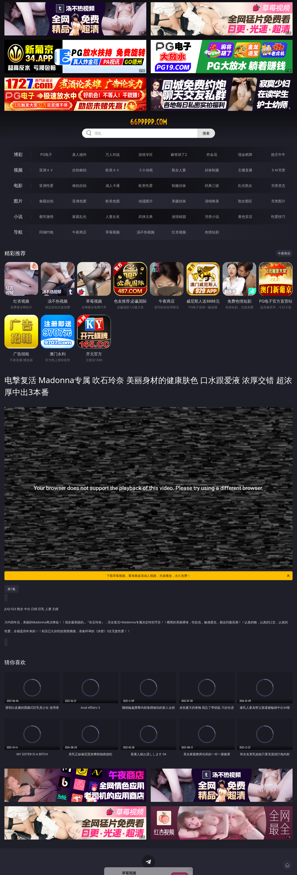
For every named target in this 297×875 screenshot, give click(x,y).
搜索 (206, 133)
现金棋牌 (245, 154)
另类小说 (212, 216)
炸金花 (212, 154)
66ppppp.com (148, 121)
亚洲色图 (79, 201)
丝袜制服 (212, 170)
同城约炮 (46, 232)
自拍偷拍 (79, 170)
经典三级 (212, 185)
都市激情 (46, 216)
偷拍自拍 (79, 185)
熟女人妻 (179, 170)
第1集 (12, 589)
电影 (18, 185)
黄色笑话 (245, 216)
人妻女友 (113, 216)
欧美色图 (113, 201)
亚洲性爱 (46, 185)
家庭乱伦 (79, 216)
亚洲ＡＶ (46, 170)
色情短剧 (212, 232)
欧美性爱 (146, 185)
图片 (18, 201)
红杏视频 (179, 232)
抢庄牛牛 (278, 154)
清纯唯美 (212, 201)
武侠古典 (146, 216)
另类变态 (278, 185)
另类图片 (278, 201)
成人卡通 (113, 185)
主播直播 (245, 170)
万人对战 (113, 154)
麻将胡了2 (179, 154)
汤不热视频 (145, 232)
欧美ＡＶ (113, 170)
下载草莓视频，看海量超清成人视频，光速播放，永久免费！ (198, 575)
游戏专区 (146, 154)
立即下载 (179, 865)
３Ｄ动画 (146, 170)
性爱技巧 (278, 216)
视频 (18, 170)
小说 (18, 216)
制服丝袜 (179, 185)
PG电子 (46, 154)
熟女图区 (245, 201)
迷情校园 (179, 216)
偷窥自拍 (46, 201)
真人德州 (79, 154)
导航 (18, 232)
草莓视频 (113, 232)
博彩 (18, 154)
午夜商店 (79, 232)
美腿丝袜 (179, 201)
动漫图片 (146, 201)
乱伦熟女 (245, 185)
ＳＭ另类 (278, 170)
